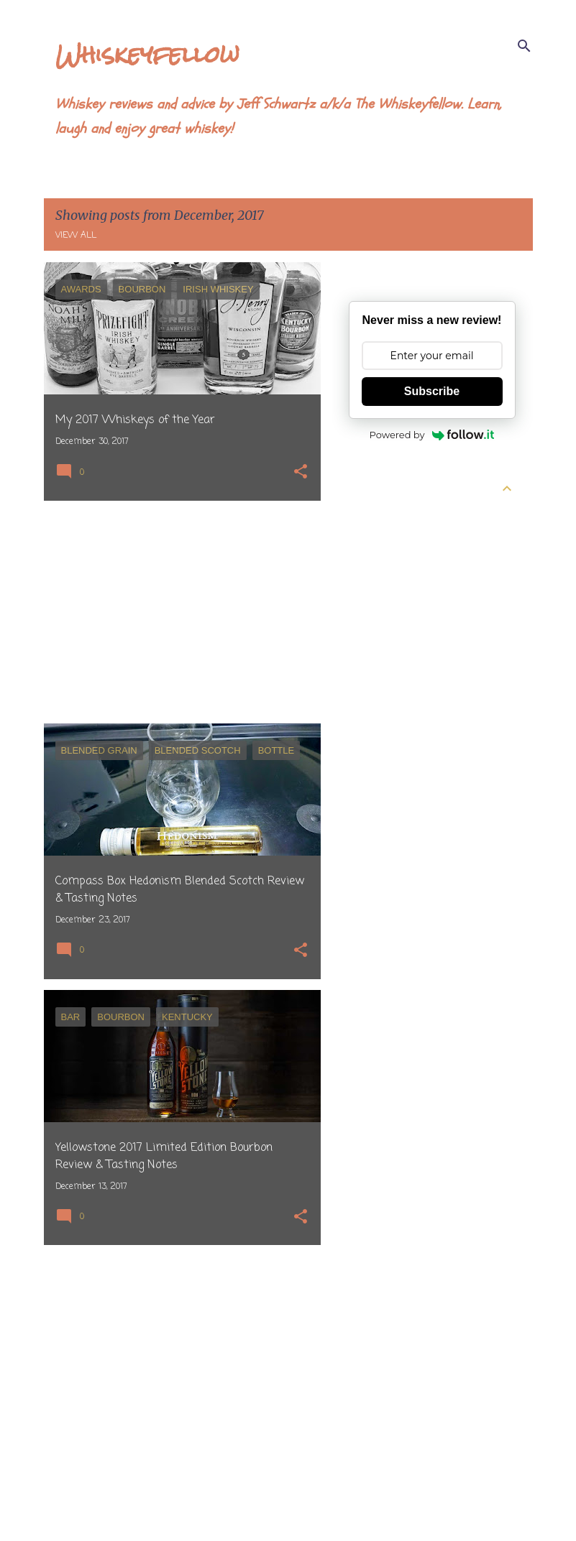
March (376, 594)
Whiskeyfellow (147, 54)
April (372, 568)
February (383, 620)
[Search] (524, 46)
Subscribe (432, 391)
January (380, 645)
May (371, 542)
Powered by (432, 434)
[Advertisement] (177, 612)
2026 (361, 516)
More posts (182, 1500)
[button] (300, 473)
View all (75, 235)
